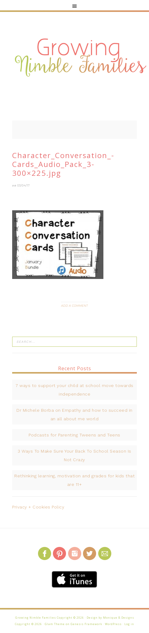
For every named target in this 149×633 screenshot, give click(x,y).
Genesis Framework (86, 624)
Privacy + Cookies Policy (38, 507)
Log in (129, 624)
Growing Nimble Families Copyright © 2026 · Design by (59, 618)
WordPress (113, 624)
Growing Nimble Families (80, 58)
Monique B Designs (118, 618)
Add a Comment (74, 305)
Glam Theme (55, 624)
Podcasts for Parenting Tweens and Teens (74, 434)
